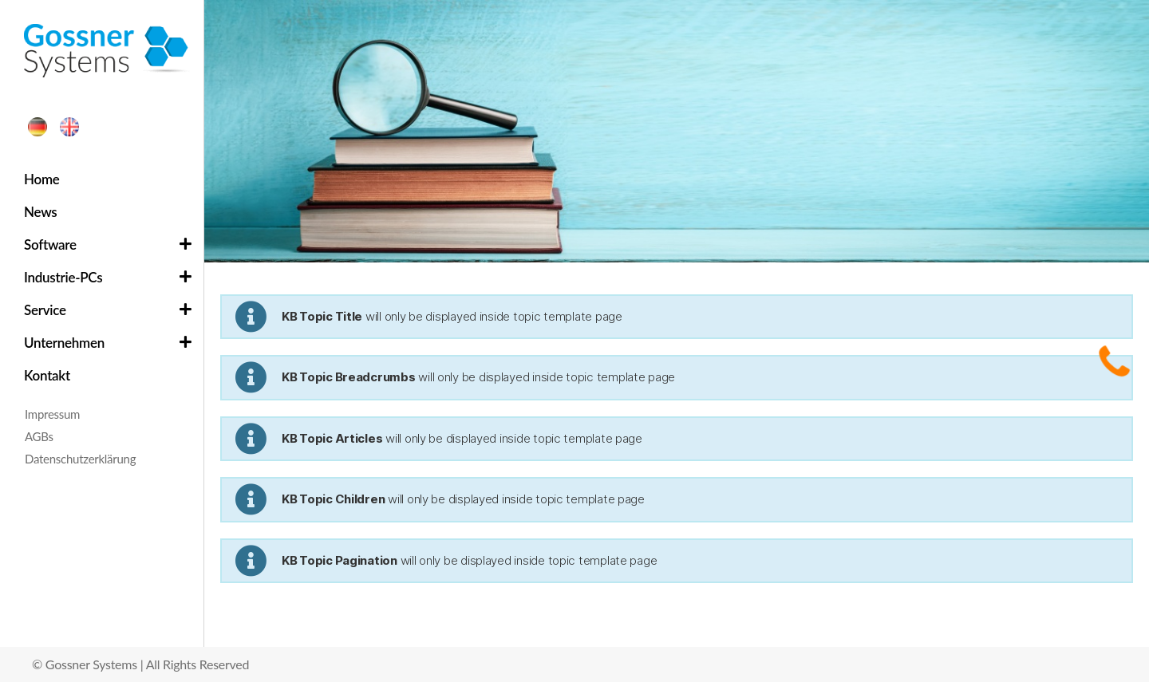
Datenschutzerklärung (80, 458)
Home (42, 179)
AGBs (39, 436)
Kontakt (47, 375)
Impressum (52, 414)
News (40, 211)
